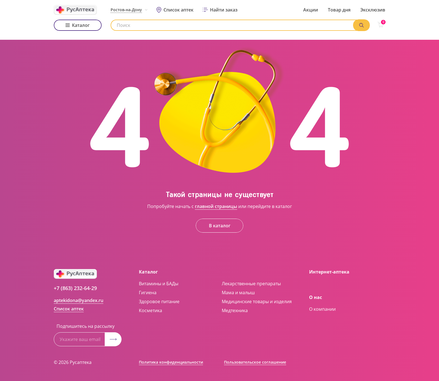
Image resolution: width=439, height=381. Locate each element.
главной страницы (216, 206)
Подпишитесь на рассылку (86, 326)
